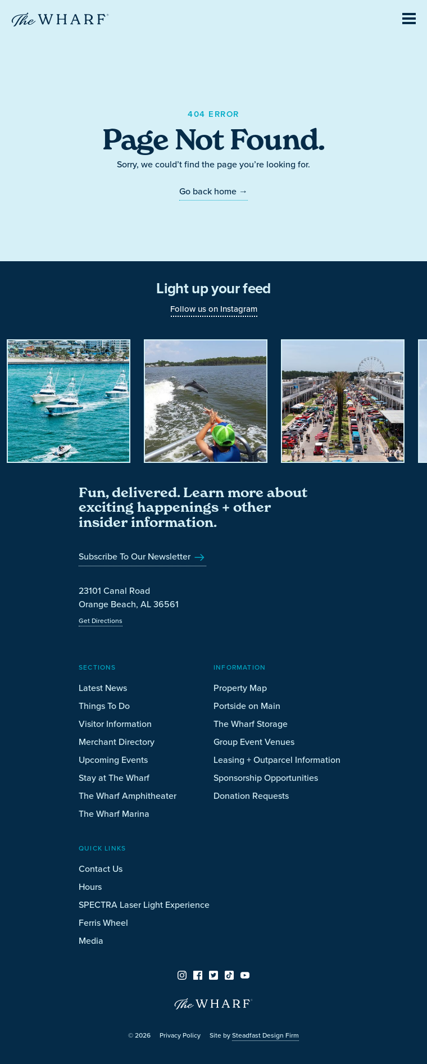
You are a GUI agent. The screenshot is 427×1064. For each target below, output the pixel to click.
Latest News (103, 687)
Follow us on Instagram (213, 309)
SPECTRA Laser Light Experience (144, 904)
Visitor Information (115, 723)
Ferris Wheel (103, 922)
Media (91, 940)
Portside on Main (247, 705)
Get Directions (100, 621)
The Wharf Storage (251, 723)
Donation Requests (251, 795)
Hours (90, 886)
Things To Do (104, 705)
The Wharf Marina (114, 813)
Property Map (240, 687)
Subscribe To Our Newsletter (142, 556)
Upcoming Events (113, 759)
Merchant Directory (117, 741)
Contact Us (100, 868)
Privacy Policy (180, 1035)
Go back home (213, 191)
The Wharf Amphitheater (127, 795)
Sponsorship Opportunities (266, 777)
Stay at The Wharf (114, 777)
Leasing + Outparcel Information (277, 759)
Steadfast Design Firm (265, 1035)
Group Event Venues (254, 741)
